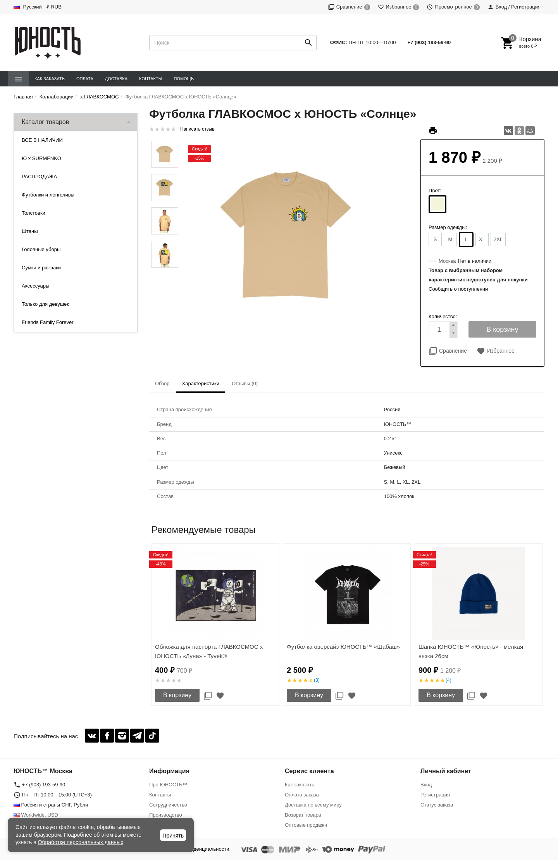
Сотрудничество (168, 805)
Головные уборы (41, 249)
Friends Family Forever (48, 322)
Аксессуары (35, 286)
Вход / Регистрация (514, 7)
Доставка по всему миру (313, 805)
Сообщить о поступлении (458, 289)
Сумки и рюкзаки (41, 268)
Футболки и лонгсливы (48, 195)
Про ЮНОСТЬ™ (168, 785)
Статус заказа (436, 805)
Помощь (184, 78)
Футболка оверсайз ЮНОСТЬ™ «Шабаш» (343, 646)
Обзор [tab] (162, 383)
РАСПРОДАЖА (39, 176)
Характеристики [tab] (200, 383)
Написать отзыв (197, 129)
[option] (215, 624)
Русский (28, 7)
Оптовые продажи (306, 825)
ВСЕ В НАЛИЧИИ (42, 140)
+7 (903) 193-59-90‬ (429, 42)
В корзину (177, 695)
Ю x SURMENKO (41, 158)
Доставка (116, 78)
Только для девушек (45, 304)
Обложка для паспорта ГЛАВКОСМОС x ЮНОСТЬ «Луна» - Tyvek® (209, 651)
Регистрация (435, 795)
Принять (173, 835)
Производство (165, 815)
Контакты (150, 78)
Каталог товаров (45, 122)
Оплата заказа (302, 795)
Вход (426, 785)
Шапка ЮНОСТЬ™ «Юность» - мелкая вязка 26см (470, 651)
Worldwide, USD (36, 815)
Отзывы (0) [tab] (245, 383)
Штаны (30, 231)
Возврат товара (303, 815)
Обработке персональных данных (81, 842)
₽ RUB (54, 7)
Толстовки (33, 213)
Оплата (84, 78)
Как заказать (49, 78)
